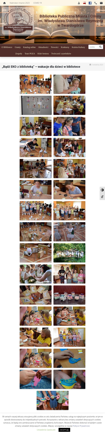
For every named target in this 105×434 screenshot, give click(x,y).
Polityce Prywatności (81, 426)
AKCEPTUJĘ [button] (64, 430)
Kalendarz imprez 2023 (20, 3)
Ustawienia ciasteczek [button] (46, 429)
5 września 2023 (97, 65)
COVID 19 (37, 3)
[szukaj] (93, 47)
